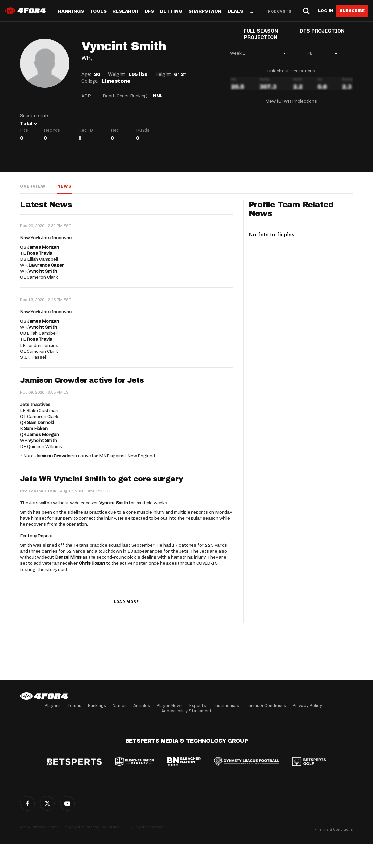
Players (53, 705)
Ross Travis (39, 253)
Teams (74, 705)
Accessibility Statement (186, 710)
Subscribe (352, 11)
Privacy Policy (307, 705)
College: (89, 81)
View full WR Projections (291, 99)
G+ (67, 803)
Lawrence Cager (46, 265)
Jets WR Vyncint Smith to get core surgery (101, 479)
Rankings (71, 11)
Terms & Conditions (266, 705)
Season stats (35, 116)
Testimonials (226, 705)
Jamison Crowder (53, 456)
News (64, 186)
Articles (141, 705)
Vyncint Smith (42, 271)
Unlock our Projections (291, 69)
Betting (171, 11)
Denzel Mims (68, 557)
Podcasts (280, 11)
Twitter (47, 803)
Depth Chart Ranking (125, 96)
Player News (170, 705)
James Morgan (43, 247)
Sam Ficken (36, 428)
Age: (86, 74)
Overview (32, 186)
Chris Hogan (92, 563)
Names (120, 705)
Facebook (27, 803)
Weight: (116, 74)
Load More (126, 602)
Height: (163, 74)
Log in (325, 11)
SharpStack (205, 11)
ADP (86, 96)
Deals (235, 11)
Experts (197, 705)
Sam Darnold (40, 422)
